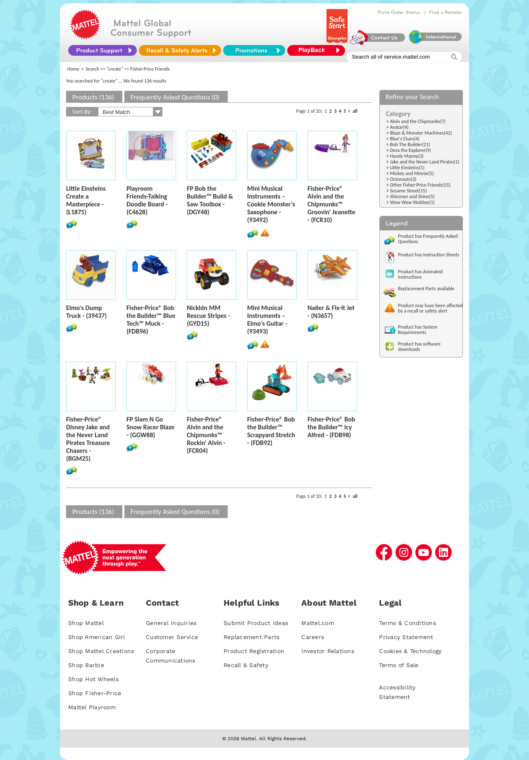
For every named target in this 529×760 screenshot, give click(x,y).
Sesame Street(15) (408, 191)
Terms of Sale (398, 665)
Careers (312, 637)
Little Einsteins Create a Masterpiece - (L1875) (86, 200)
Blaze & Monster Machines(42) (421, 133)
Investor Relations (327, 651)
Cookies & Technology (410, 651)
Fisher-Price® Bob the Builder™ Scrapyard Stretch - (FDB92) (271, 431)
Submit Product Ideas (256, 623)
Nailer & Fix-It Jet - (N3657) (331, 312)
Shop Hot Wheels (93, 679)
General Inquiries (171, 623)
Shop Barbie (86, 665)
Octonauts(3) (403, 179)
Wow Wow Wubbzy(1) (412, 202)
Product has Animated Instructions (420, 274)
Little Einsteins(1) (407, 167)
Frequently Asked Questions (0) (175, 97)
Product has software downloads (419, 346)
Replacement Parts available (426, 288)
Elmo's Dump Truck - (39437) (86, 312)
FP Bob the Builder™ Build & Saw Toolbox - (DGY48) (210, 200)
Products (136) (93, 97)
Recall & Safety (246, 665)
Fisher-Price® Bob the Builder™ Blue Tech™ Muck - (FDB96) (150, 319)
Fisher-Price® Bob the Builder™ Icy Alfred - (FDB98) (331, 427)
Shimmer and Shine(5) (412, 196)
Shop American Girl (96, 637)
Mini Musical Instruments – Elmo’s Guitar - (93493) (267, 319)
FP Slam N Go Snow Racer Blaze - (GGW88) (150, 427)
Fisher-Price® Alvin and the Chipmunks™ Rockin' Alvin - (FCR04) (206, 435)
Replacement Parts (251, 637)
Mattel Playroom (92, 707)
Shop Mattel (86, 623)
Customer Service (172, 637)
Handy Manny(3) (407, 156)
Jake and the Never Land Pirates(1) (425, 162)
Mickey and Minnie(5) (412, 173)
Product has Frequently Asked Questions (428, 238)
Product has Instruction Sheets (428, 255)
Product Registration (254, 651)
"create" (115, 69)
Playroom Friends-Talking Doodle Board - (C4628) (147, 200)
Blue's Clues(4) (404, 139)
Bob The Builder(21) (410, 144)
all (355, 111)
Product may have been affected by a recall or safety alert (430, 308)
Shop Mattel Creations (101, 651)
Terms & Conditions (407, 623)
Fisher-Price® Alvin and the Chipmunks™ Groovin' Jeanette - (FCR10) (331, 204)
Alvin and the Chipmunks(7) (418, 121)
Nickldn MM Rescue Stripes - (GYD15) (208, 315)
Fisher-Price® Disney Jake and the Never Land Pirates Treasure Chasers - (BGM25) (88, 438)
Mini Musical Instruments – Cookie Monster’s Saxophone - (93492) (271, 204)
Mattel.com (317, 623)
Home (73, 69)
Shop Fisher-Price (94, 693)
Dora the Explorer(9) (410, 150)
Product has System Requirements (417, 329)
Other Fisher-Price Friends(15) (420, 185)
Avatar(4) (399, 127)
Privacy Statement (406, 637)
